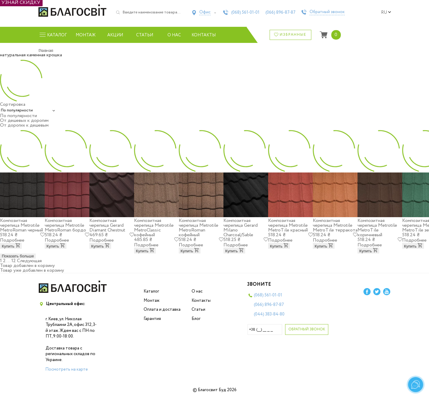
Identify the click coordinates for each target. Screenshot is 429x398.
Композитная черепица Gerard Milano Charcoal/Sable (240, 227)
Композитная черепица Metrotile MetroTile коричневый (377, 227)
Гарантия (152, 319)
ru (386, 12)
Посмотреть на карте (66, 369)
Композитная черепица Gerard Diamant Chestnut (107, 225)
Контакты (203, 35)
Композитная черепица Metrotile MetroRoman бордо (65, 225)
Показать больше (18, 256)
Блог (196, 319)
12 (13, 260)
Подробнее (12, 240)
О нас (174, 35)
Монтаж (86, 35)
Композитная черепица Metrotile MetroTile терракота (335, 225)
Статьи (144, 35)
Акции (115, 35)
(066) (280, 12)
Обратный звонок (327, 12)
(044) (269, 314)
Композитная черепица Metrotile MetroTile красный (288, 225)
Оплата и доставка (162, 310)
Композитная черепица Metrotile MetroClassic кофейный (154, 227)
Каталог (151, 291)
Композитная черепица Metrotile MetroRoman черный (21, 225)
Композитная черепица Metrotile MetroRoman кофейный (198, 227)
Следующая (29, 260)
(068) (245, 12)
